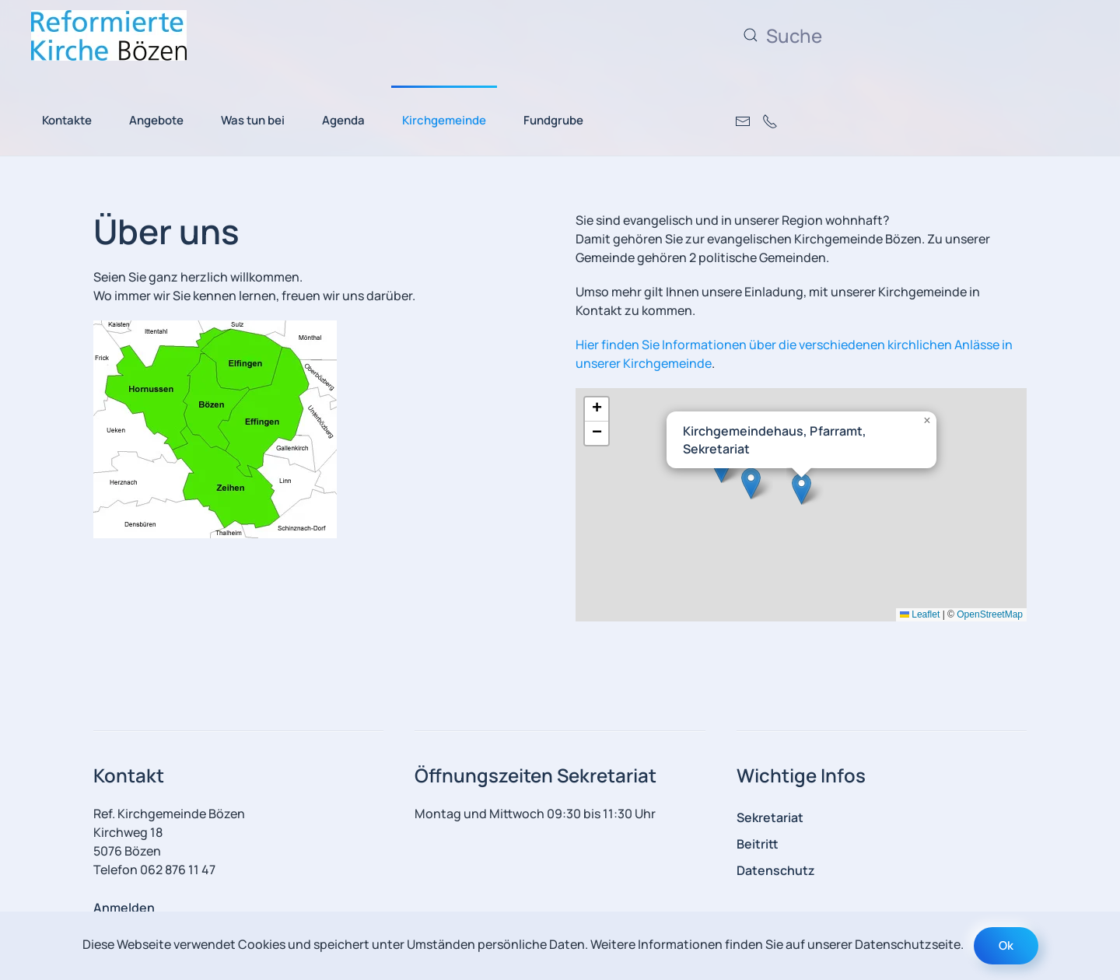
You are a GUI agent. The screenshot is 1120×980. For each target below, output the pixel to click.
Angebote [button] (156, 120)
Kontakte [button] (67, 120)
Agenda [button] (343, 120)
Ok (1006, 945)
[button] (801, 489)
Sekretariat (770, 817)
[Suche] (890, 35)
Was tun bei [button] (253, 120)
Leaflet (920, 614)
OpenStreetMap (990, 614)
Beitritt (758, 843)
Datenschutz (776, 870)
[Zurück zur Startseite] (109, 35)
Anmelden (124, 907)
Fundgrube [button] (553, 120)
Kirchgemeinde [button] (444, 120)
